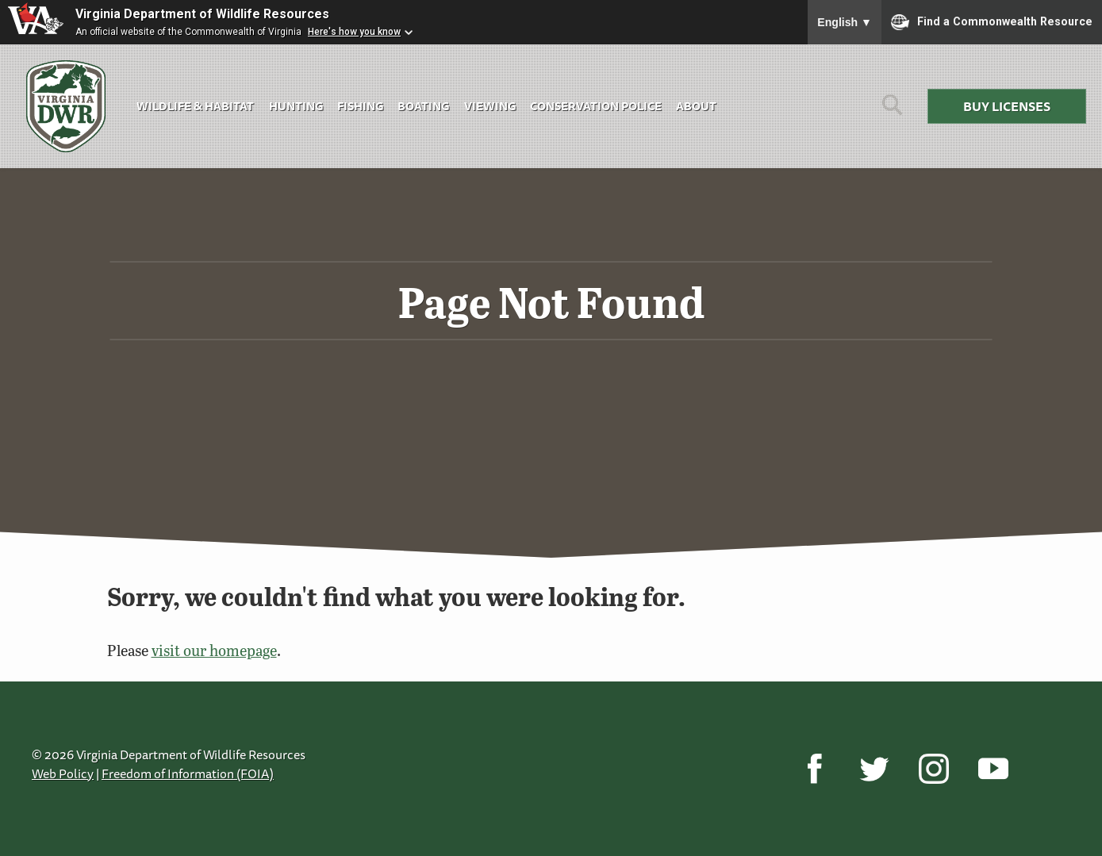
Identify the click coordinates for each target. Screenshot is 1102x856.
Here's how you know (354, 31)
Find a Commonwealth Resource (991, 22)
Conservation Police (596, 106)
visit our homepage (214, 650)
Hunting (296, 106)
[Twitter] (874, 769)
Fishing (360, 106)
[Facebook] (814, 769)
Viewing (490, 106)
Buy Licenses (1006, 106)
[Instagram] (933, 769)
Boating (423, 106)
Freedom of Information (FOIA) (188, 773)
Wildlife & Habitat (195, 106)
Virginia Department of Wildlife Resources (202, 13)
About (696, 106)
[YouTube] (993, 769)
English (844, 22)
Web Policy (63, 773)
